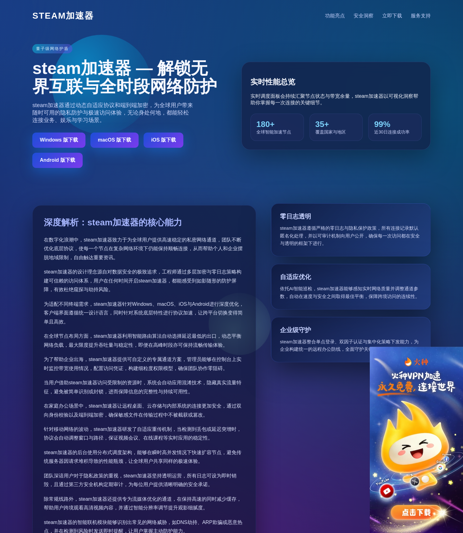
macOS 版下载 (114, 139)
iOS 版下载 (163, 139)
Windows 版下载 (59, 139)
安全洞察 (364, 15)
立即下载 (392, 15)
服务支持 (421, 15)
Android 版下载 (57, 160)
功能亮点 (335, 15)
